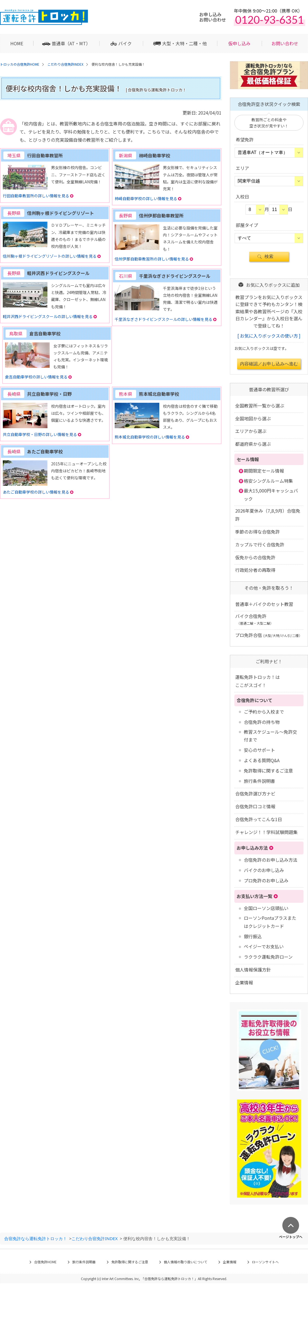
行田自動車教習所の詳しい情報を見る (36, 195)
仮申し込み (239, 43)
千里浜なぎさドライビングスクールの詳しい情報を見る (163, 319)
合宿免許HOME (45, 1261)
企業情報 (244, 982)
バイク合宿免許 (254, 619)
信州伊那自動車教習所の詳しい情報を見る (152, 259)
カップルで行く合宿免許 (259, 544)
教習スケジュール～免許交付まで (270, 735)
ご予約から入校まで (264, 711)
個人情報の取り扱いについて (185, 1261)
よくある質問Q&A (262, 760)
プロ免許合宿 (268, 635)
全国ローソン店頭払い (266, 908)
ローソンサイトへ (265, 1261)
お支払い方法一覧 (254, 896)
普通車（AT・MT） (71, 43)
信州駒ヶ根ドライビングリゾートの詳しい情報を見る (50, 256)
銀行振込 (253, 936)
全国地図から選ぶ (253, 418)
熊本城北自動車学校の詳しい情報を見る (150, 437)
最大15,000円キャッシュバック (271, 494)
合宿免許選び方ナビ (255, 793)
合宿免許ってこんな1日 (258, 819)
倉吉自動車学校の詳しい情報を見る (36, 377)
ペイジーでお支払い (264, 946)
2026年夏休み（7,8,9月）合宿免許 (267, 514)
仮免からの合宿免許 (255, 557)
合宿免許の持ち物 (262, 722)
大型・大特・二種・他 (184, 43)
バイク (125, 43)
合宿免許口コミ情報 (255, 806)
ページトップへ (290, 1236)
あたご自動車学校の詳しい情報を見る (36, 492)
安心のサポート (259, 750)
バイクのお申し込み (264, 870)
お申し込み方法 (252, 847)
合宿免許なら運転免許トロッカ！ (35, 1238)
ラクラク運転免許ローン (268, 956)
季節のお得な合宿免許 (257, 531)
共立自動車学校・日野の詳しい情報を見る (40, 434)
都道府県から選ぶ (253, 443)
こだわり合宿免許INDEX (94, 1238)
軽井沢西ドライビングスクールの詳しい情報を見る (48, 316)
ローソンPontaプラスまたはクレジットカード (270, 922)
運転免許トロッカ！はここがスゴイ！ (257, 681)
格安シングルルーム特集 (268, 480)
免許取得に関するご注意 (268, 770)
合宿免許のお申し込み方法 (270, 859)
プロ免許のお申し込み (266, 880)
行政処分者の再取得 (255, 570)
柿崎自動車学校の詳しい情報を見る (146, 198)
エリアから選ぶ (250, 431)
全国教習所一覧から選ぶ (259, 405)
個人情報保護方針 (253, 969)
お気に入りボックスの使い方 (269, 335)
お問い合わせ (284, 43)
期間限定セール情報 (264, 470)
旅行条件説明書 (259, 781)
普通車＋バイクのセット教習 (264, 604)
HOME (16, 43)
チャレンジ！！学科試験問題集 (266, 832)
